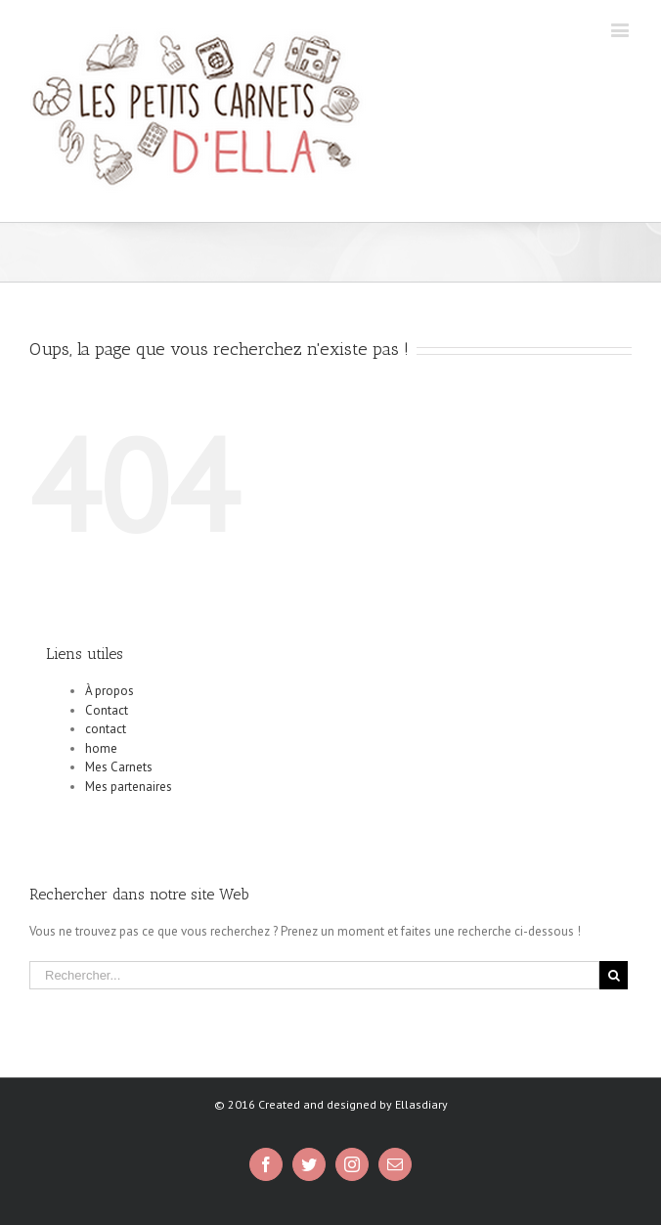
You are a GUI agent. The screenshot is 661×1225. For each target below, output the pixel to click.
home (101, 748)
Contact (106, 710)
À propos (109, 690)
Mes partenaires (128, 786)
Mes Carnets (119, 767)
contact (105, 729)
